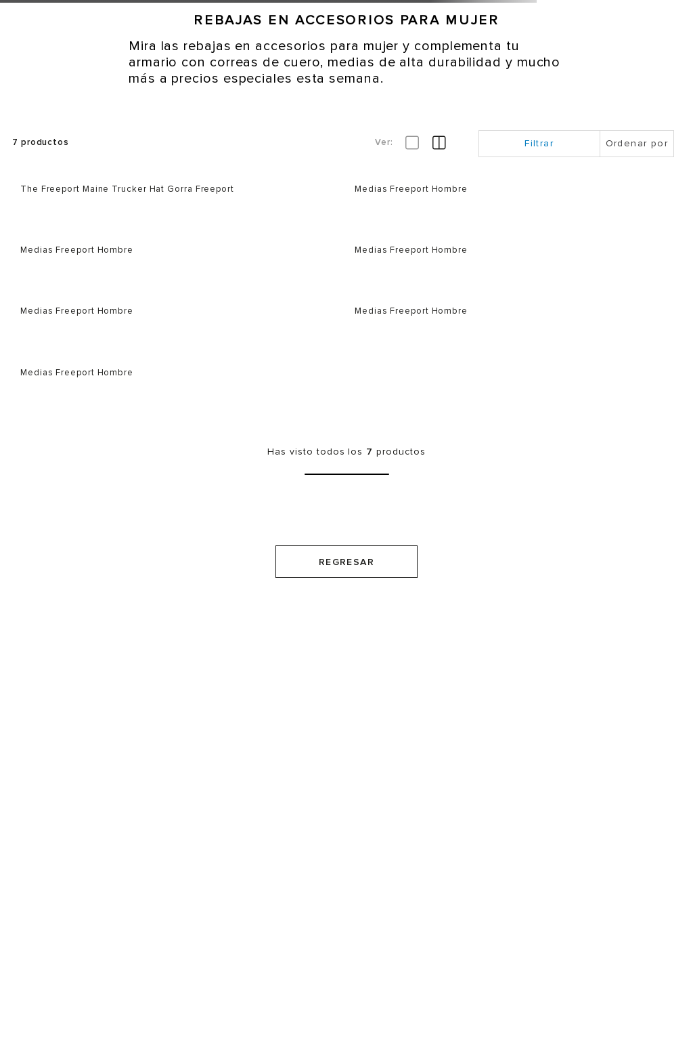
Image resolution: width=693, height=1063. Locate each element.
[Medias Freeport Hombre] (514, 199)
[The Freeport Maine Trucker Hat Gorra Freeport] (179, 199)
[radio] (439, 143)
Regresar (346, 562)
